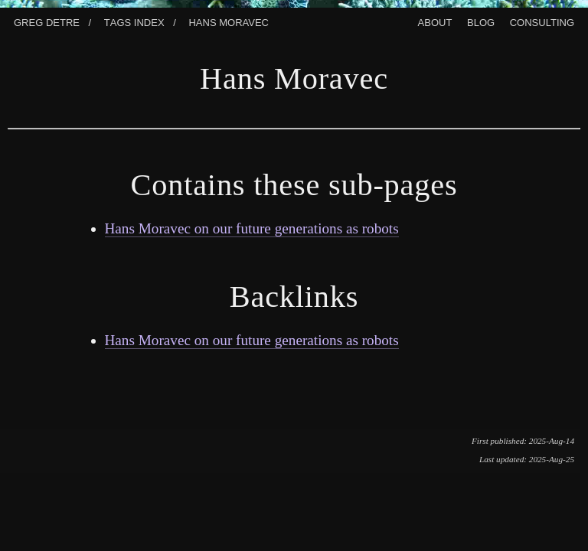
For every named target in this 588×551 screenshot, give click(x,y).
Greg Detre (47, 21)
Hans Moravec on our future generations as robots (252, 228)
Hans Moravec (228, 21)
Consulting (542, 21)
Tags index (134, 21)
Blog (481, 21)
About (435, 21)
